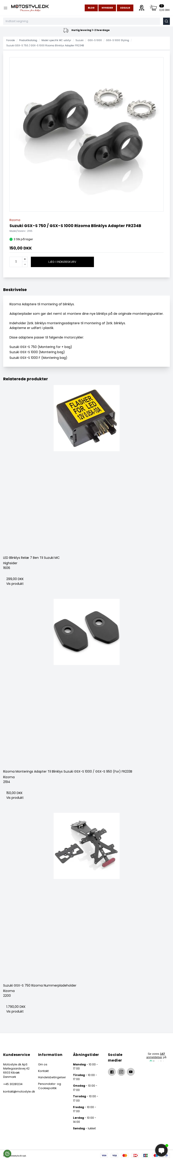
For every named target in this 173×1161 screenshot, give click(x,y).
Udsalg (125, 7)
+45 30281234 (13, 1084)
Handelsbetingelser (52, 1077)
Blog (91, 7)
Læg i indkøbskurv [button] (62, 262)
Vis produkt (15, 583)
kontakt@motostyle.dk (16, 1091)
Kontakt (43, 1071)
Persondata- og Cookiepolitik (49, 1086)
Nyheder (107, 7)
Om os (42, 1064)
